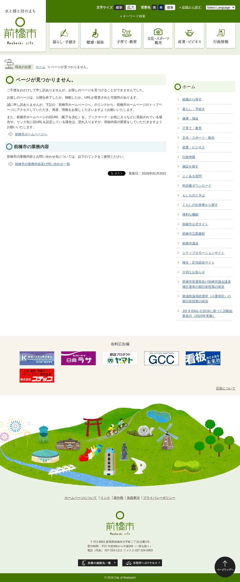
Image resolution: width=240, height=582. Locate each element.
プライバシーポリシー (159, 498)
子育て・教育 (192, 128)
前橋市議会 (190, 243)
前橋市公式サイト (195, 224)
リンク (105, 498)
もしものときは (193, 195)
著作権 (118, 498)
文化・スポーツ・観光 (198, 137)
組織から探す (191, 7)
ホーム (40, 67)
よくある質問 (192, 176)
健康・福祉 (190, 118)
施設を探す (190, 166)
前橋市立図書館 (193, 233)
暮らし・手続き (193, 109)
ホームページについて (81, 498)
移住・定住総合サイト (198, 262)
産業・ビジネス (193, 147)
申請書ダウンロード (196, 185)
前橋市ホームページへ (31, 134)
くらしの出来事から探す (200, 205)
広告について (225, 388)
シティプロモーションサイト (203, 253)
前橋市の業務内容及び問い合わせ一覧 (42, 164)
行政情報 (188, 157)
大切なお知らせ (193, 272)
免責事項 (133, 498)
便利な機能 (190, 214)
